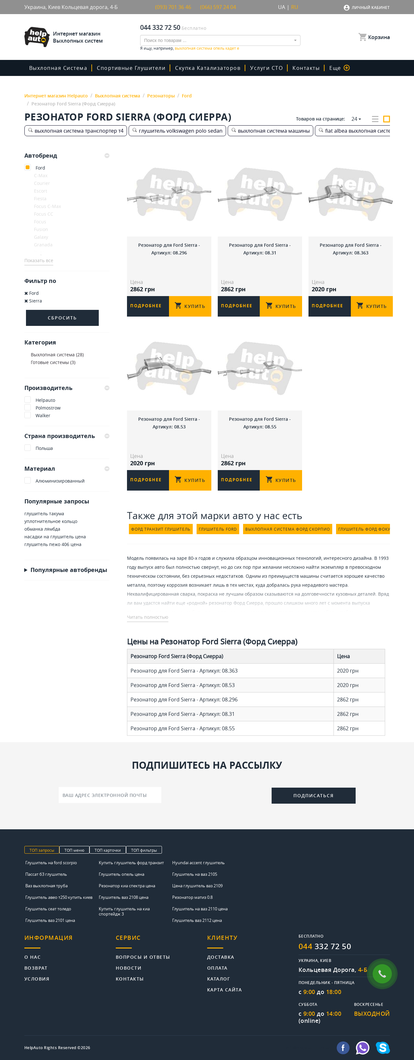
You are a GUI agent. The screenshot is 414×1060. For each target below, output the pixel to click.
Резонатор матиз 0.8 (192, 897)
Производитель (66, 388)
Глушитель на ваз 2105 (194, 874)
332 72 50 (325, 946)
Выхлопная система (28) (57, 355)
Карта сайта (224, 989)
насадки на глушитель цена (55, 537)
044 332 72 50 (160, 27)
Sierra (33, 301)
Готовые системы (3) (53, 362)
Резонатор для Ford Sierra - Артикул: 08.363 (351, 249)
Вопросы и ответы (143, 956)
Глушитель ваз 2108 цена (123, 897)
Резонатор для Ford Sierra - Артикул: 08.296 (169, 249)
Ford (40, 168)
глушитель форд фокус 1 (367, 529)
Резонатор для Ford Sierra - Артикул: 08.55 (260, 423)
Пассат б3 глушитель (46, 874)
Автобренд (66, 155)
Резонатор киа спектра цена (127, 886)
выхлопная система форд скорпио (287, 529)
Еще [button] (339, 67)
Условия (37, 978)
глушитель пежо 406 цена (52, 544)
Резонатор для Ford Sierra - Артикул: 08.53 (169, 423)
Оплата (217, 967)
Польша (44, 448)
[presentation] (216, 794)
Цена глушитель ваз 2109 (197, 886)
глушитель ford (218, 529)
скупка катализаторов (208, 67)
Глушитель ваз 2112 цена (197, 920)
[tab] (66, 155)
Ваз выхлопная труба (46, 886)
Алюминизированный (60, 481)
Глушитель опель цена (121, 874)
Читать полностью (147, 617)
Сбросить (62, 318)
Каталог (219, 978)
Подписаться (313, 795)
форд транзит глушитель (160, 529)
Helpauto (45, 400)
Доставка (220, 956)
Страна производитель (66, 436)
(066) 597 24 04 (218, 7)
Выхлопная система (58, 67)
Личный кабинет (371, 7)
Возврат (36, 967)
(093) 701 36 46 (173, 7)
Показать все (38, 260)
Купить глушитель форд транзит (131, 862)
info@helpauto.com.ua (307, 1048)
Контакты (306, 67)
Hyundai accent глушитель (198, 862)
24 (354, 118)
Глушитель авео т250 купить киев (58, 897)
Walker (43, 415)
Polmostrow (48, 408)
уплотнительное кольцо (50, 521)
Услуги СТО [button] (266, 67)
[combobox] (220, 40)
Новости (129, 967)
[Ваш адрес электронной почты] (110, 795)
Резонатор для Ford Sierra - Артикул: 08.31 (260, 249)
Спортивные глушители (131, 67)
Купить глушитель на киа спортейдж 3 (124, 911)
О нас (32, 956)
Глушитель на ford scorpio (51, 862)
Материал (66, 468)
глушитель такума (44, 513)
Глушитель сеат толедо (48, 909)
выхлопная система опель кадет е (207, 48)
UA (281, 7)
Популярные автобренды (68, 570)
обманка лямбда (42, 529)
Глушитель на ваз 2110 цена (200, 909)
